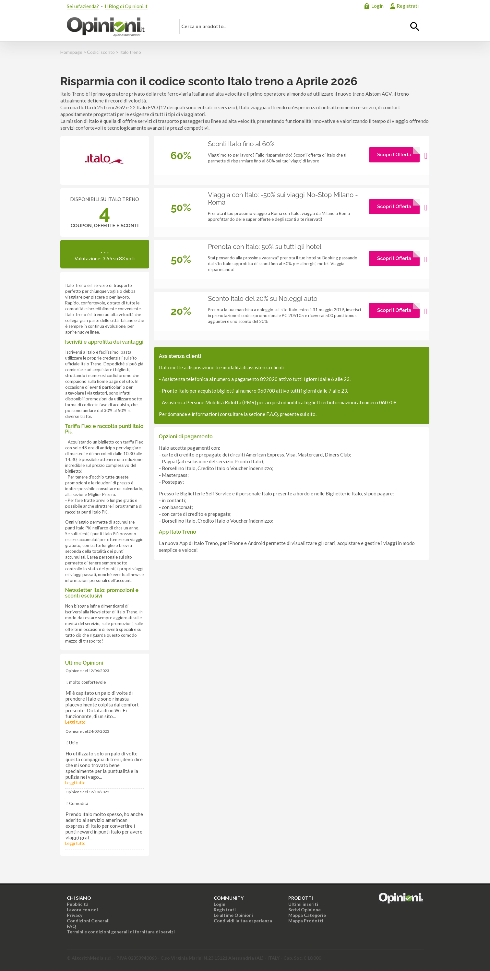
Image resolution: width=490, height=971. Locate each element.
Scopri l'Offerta (394, 155)
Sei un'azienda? (83, 6)
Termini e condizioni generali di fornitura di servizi (121, 931)
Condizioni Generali (88, 920)
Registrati (408, 6)
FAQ (71, 926)
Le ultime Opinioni (233, 915)
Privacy (74, 915)
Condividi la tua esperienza (243, 920)
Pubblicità (78, 904)
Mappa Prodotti (305, 920)
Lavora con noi (82, 909)
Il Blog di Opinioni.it (126, 6)
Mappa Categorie (307, 915)
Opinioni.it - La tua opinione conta (117, 26)
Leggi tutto (75, 722)
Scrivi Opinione (304, 909)
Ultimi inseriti (303, 904)
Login (377, 6)
